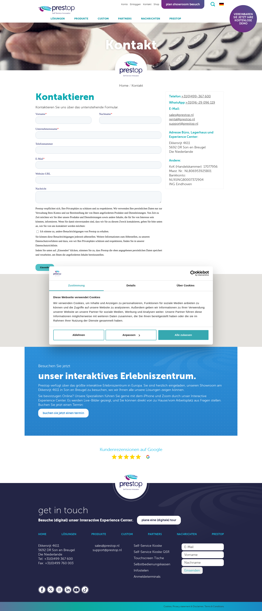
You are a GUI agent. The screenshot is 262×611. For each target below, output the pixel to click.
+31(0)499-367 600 (196, 96)
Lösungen (58, 18)
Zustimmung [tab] (76, 285)
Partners (125, 18)
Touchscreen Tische (149, 558)
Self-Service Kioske (148, 545)
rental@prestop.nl (182, 119)
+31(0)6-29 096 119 (200, 102)
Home (124, 85)
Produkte (81, 18)
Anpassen (131, 334)
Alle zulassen (183, 334)
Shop (156, 4)
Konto (124, 4)
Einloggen (135, 4)
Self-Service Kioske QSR (151, 552)
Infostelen (141, 570)
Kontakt (147, 4)
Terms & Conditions (214, 606)
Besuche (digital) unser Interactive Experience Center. (85, 520)
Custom (103, 18)
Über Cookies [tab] (185, 285)
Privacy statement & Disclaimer (188, 606)
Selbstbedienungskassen (152, 564)
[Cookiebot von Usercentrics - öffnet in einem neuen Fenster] (193, 273)
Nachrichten (150, 18)
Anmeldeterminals (147, 576)
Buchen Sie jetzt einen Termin (63, 413)
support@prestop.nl (183, 123)
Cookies (168, 606)
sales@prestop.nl (181, 115)
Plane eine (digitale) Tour (159, 520)
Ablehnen (78, 334)
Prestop (175, 18)
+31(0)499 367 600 (58, 559)
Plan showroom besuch (183, 4)
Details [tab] (131, 285)
